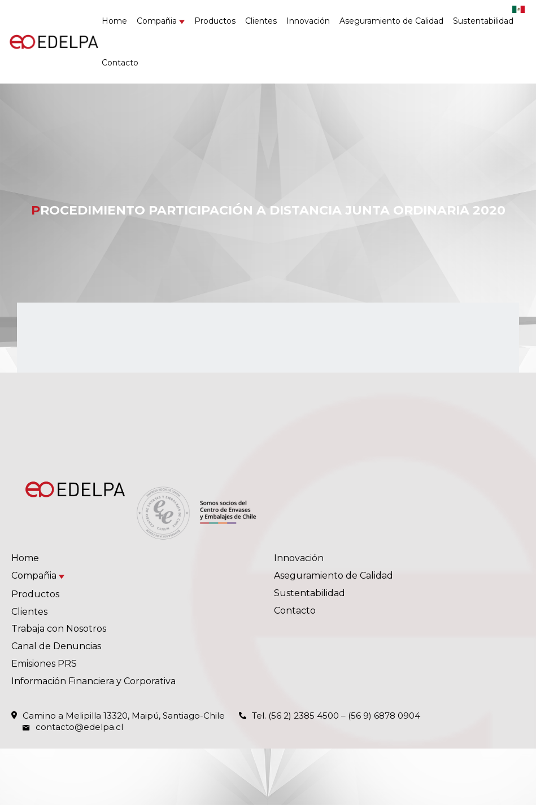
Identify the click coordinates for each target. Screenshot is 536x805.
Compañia (157, 21)
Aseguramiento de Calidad (391, 21)
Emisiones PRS (44, 663)
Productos (215, 21)
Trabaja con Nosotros (58, 628)
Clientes (261, 21)
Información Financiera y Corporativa (93, 681)
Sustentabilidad (483, 21)
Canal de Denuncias (56, 646)
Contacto (120, 63)
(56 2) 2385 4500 (303, 715)
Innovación (308, 21)
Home (114, 21)
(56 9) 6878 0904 (384, 715)
